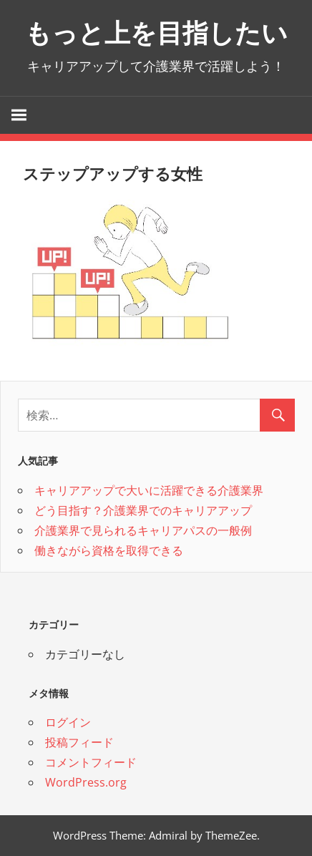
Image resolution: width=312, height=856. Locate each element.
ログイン (68, 722)
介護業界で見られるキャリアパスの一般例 (143, 530)
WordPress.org (86, 782)
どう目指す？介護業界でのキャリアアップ (143, 510)
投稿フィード (79, 742)
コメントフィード (91, 762)
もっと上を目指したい (156, 33)
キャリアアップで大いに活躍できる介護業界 (148, 490)
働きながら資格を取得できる (108, 550)
